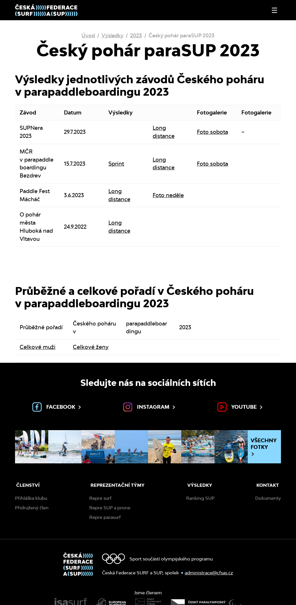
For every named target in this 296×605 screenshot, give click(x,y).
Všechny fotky (264, 446)
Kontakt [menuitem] (267, 485)
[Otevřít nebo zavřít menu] (274, 10)
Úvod (88, 35)
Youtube (240, 407)
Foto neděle (168, 195)
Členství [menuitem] (28, 485)
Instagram (149, 407)
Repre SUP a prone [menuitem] (109, 507)
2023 (136, 35)
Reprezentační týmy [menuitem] (117, 485)
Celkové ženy (91, 346)
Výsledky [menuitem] (199, 485)
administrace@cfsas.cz (209, 573)
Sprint (116, 163)
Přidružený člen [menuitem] (32, 507)
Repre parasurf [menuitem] (105, 517)
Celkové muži (38, 346)
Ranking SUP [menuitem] (200, 498)
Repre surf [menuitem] (100, 498)
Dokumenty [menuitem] (268, 498)
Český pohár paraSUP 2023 (181, 35)
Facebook (57, 407)
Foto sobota (212, 131)
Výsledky (112, 35)
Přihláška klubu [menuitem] (31, 498)
